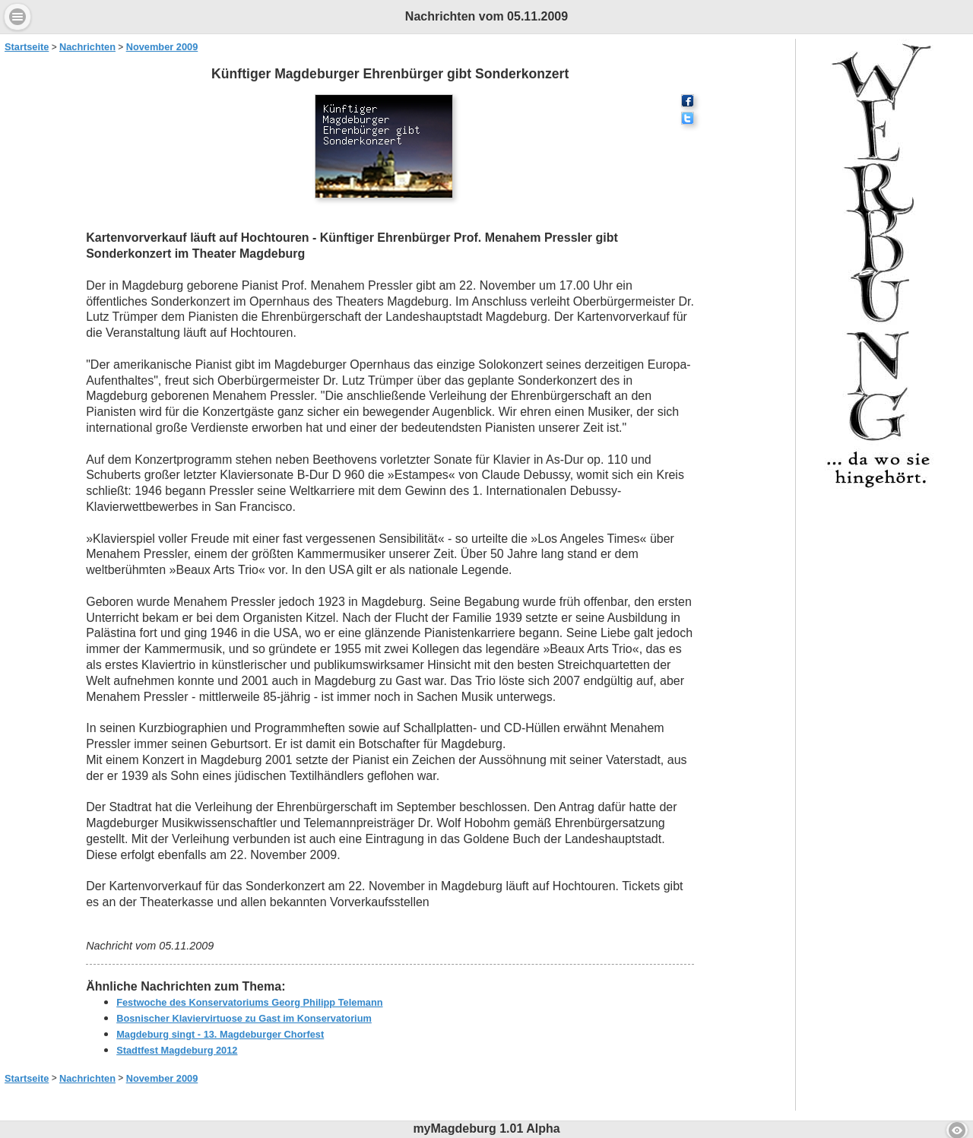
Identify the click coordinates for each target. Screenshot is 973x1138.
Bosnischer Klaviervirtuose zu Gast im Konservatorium (244, 1018)
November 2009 (162, 46)
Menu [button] (17, 16)
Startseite (27, 46)
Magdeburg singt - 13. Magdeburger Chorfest (220, 1034)
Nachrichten (87, 46)
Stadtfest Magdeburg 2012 (176, 1050)
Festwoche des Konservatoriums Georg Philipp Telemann (249, 1002)
